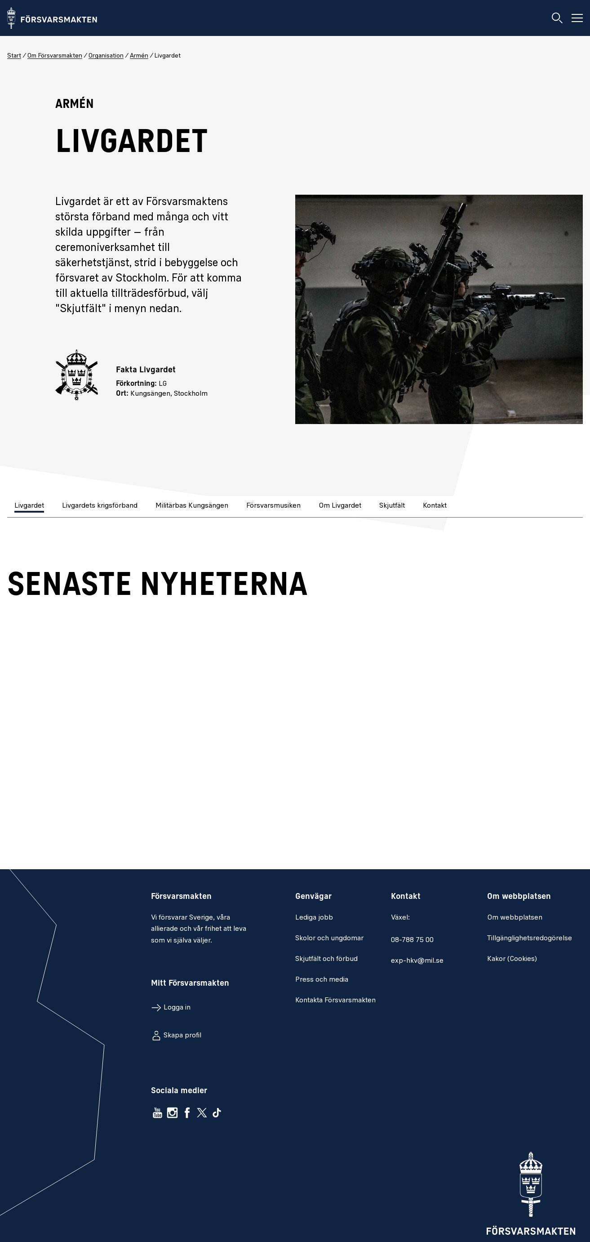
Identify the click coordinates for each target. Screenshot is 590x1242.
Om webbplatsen (514, 917)
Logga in (177, 1007)
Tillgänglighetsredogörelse (529, 938)
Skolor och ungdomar (329, 938)
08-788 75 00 (412, 940)
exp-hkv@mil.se (417, 961)
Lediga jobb (314, 917)
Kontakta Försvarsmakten (335, 1000)
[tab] (30, 506)
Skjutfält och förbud (326, 959)
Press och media (321, 979)
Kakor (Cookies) (512, 959)
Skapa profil (182, 1035)
